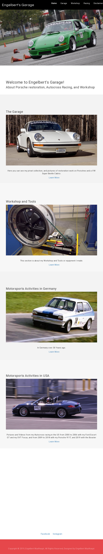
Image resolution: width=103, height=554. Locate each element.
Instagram (57, 534)
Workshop (75, 3)
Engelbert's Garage (18, 5)
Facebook (45, 534)
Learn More (54, 177)
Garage (64, 3)
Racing (87, 3)
